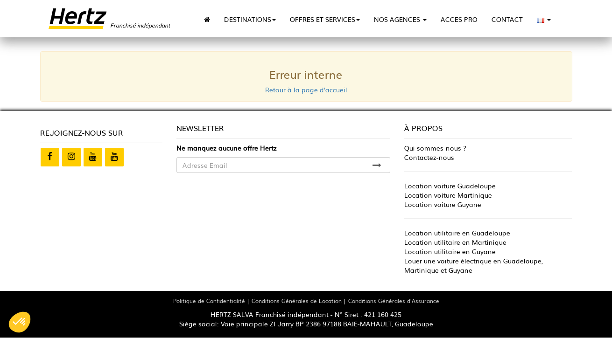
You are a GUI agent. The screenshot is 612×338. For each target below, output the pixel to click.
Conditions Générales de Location (297, 300)
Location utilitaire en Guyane (450, 251)
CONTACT (507, 19)
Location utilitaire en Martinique (455, 242)
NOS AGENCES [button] (400, 19)
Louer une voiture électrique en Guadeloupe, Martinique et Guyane (473, 265)
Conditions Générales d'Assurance (393, 300)
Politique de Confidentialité (209, 300)
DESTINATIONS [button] (250, 19)
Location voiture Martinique (448, 195)
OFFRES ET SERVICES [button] (325, 19)
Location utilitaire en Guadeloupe (457, 233)
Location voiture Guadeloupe (450, 185)
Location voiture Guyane (442, 204)
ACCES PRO (459, 19)
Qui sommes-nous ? (435, 148)
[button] (19, 322)
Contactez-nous (429, 157)
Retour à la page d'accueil (306, 89)
